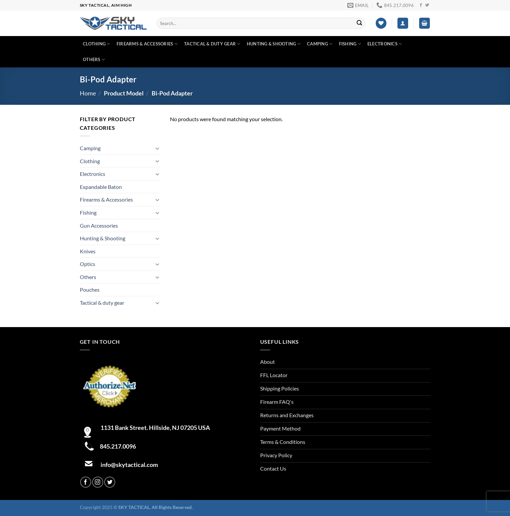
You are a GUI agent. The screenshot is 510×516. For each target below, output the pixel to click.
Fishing (350, 44)
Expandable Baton (101, 187)
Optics (87, 264)
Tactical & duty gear (212, 44)
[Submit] (359, 23)
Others (94, 59)
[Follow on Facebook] (421, 5)
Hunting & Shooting (274, 44)
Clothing (96, 44)
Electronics (384, 44)
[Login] (402, 23)
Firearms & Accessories (147, 44)
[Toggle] (157, 148)
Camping (319, 44)
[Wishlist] (381, 23)
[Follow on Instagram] (97, 482)
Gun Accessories (99, 225)
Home (88, 93)
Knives (88, 251)
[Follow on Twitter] (427, 5)
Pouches (90, 289)
